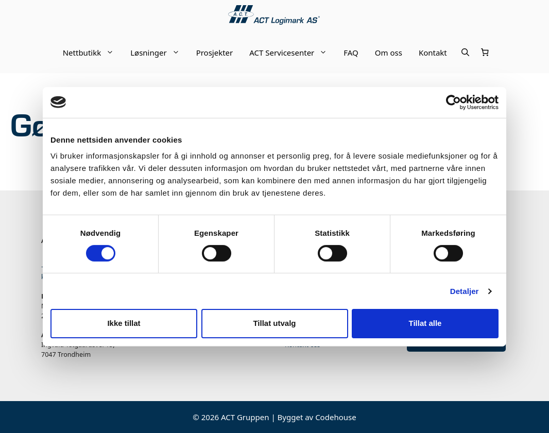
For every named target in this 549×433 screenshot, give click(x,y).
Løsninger (158, 52)
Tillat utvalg (274, 323)
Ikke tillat (123, 323)
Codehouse (335, 417)
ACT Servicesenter (292, 52)
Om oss (388, 52)
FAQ (351, 52)
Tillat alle (425, 323)
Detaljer (464, 291)
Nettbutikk (93, 52)
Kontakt (433, 52)
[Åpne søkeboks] (465, 52)
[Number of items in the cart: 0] (485, 52)
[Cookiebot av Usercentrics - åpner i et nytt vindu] (453, 102)
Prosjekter (214, 52)
